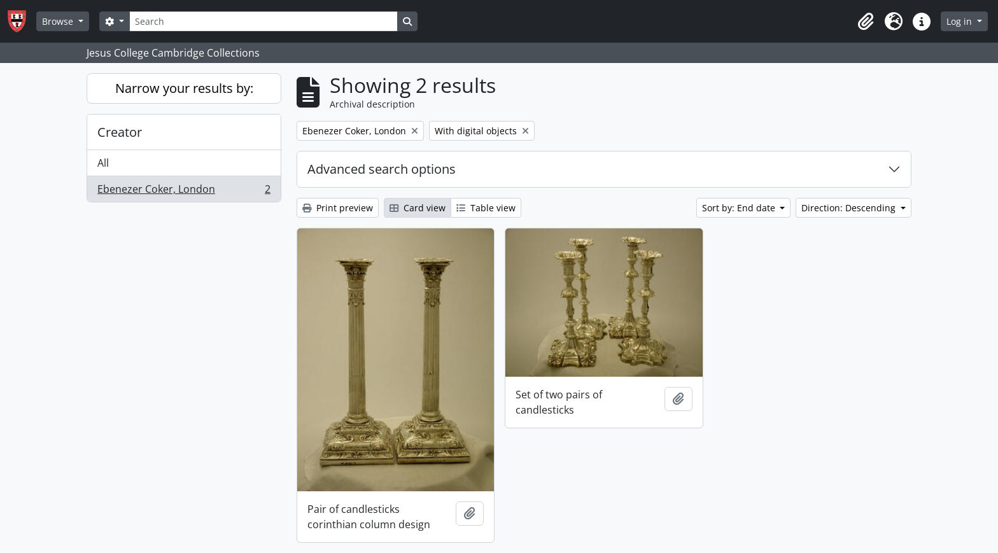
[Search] (263, 21)
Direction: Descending (849, 208)
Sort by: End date (740, 208)
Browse (59, 21)
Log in (960, 21)
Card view (418, 208)
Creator (119, 132)
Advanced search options (381, 169)
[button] (866, 22)
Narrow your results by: (184, 88)
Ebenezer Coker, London (184, 191)
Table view (486, 208)
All (103, 163)
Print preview (337, 208)
